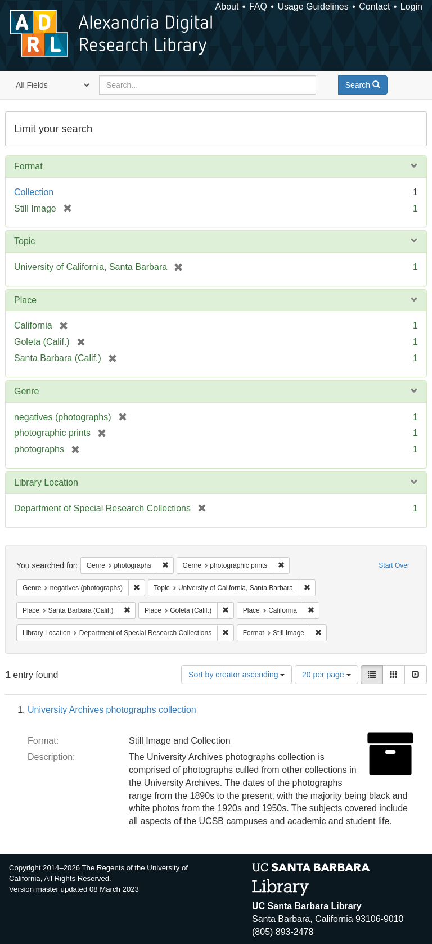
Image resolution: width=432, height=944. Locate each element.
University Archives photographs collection (112, 709)
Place (25, 300)
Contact (374, 6)
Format (28, 166)
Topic (24, 241)
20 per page (326, 674)
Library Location (46, 482)
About (227, 6)
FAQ (258, 6)
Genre (26, 391)
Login (411, 6)
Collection (33, 192)
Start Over (394, 565)
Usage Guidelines (312, 6)
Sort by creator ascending (236, 674)
